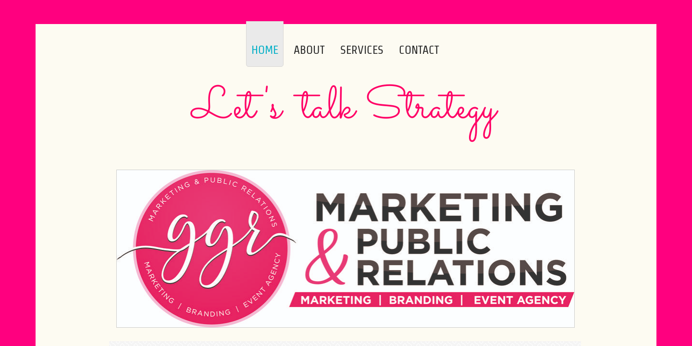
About (309, 49)
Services (361, 49)
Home (264, 49)
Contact (419, 49)
